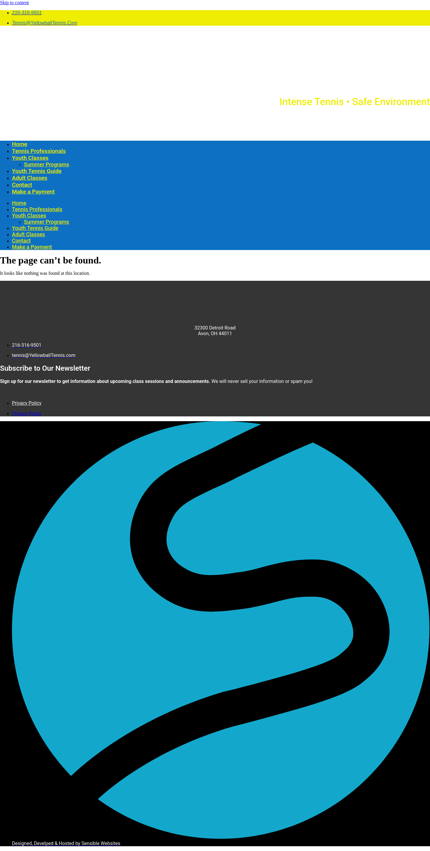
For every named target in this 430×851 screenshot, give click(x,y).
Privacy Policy (27, 403)
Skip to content (14, 2)
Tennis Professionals (39, 151)
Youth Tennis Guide (37, 171)
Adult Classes (29, 177)
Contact (22, 184)
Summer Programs (46, 164)
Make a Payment (33, 191)
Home (19, 144)
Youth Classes (30, 157)
